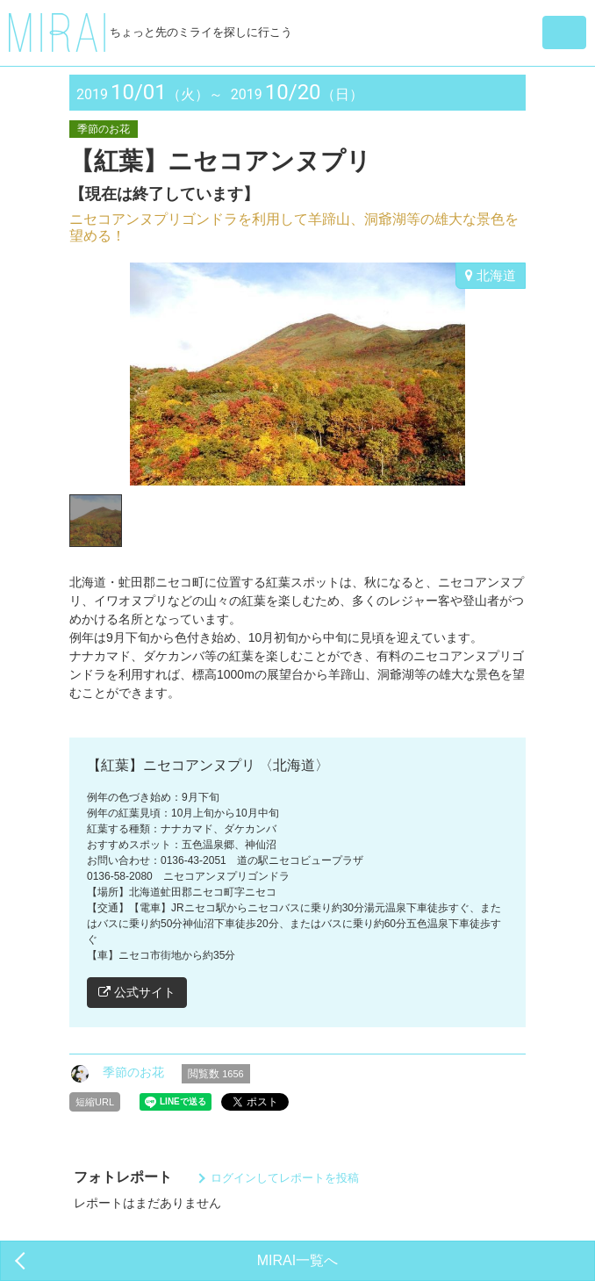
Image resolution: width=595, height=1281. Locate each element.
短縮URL (94, 1102)
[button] (564, 32)
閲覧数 (216, 1074)
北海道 (490, 275)
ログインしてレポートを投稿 (285, 1177)
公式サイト (137, 992)
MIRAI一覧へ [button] (297, 1260)
